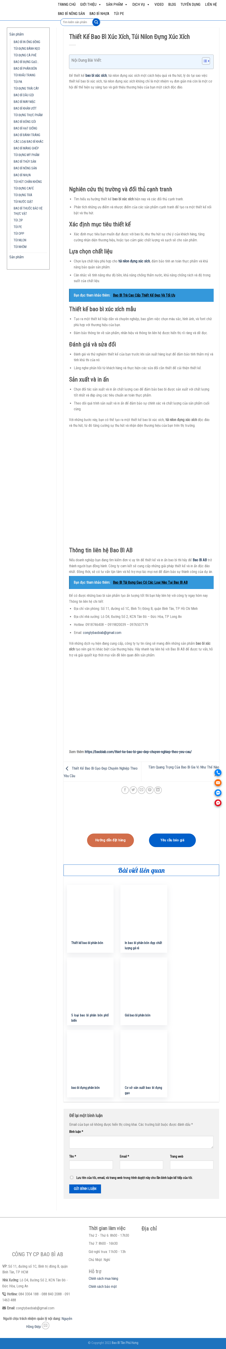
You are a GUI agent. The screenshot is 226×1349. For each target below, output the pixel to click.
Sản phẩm (117, 4)
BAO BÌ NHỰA (99, 13)
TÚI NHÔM (20, 247)
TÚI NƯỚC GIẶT (23, 202)
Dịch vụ (141, 4)
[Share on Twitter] (133, 790)
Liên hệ (211, 4)
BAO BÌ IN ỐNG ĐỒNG (27, 42)
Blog (172, 4)
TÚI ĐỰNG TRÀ (23, 195)
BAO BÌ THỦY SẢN (25, 162)
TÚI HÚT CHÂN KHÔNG (28, 182)
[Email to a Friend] (141, 790)
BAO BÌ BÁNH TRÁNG (27, 135)
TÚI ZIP (18, 220)
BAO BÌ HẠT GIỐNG (25, 128)
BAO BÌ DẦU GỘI (24, 95)
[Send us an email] (45, 1325)
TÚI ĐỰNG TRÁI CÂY (26, 89)
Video (159, 4)
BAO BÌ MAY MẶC (24, 102)
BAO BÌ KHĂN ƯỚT (25, 108)
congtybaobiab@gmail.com (102, 632)
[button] (204, 61)
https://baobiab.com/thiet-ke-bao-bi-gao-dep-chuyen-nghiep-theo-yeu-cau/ (138, 752)
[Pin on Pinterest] (150, 790)
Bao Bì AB (200, 560)
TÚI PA (18, 82)
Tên (72, 1157)
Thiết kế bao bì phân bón (87, 943)
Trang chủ (67, 4)
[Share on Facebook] (125, 790)
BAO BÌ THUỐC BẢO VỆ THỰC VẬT (28, 211)
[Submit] (96, 22)
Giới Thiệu (90, 4)
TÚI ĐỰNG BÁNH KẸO (27, 49)
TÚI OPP (19, 234)
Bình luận (76, 1132)
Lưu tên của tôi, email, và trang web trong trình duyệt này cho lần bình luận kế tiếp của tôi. (134, 1178)
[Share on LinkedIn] (158, 790)
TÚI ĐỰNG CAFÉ (24, 188)
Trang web (176, 1157)
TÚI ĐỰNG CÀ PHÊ (25, 55)
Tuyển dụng (190, 4)
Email (124, 1157)
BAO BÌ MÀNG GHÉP (26, 148)
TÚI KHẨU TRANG (24, 75)
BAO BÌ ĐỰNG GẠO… (26, 62)
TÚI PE (119, 13)
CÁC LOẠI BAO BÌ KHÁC (28, 142)
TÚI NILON (20, 240)
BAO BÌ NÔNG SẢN (71, 13)
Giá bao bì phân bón (137, 1015)
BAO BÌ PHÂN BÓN (25, 69)
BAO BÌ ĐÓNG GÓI (25, 122)
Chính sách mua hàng (103, 1278)
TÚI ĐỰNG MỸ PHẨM (26, 155)
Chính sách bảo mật (103, 1286)
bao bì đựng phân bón (85, 1088)
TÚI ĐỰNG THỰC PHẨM (28, 115)
